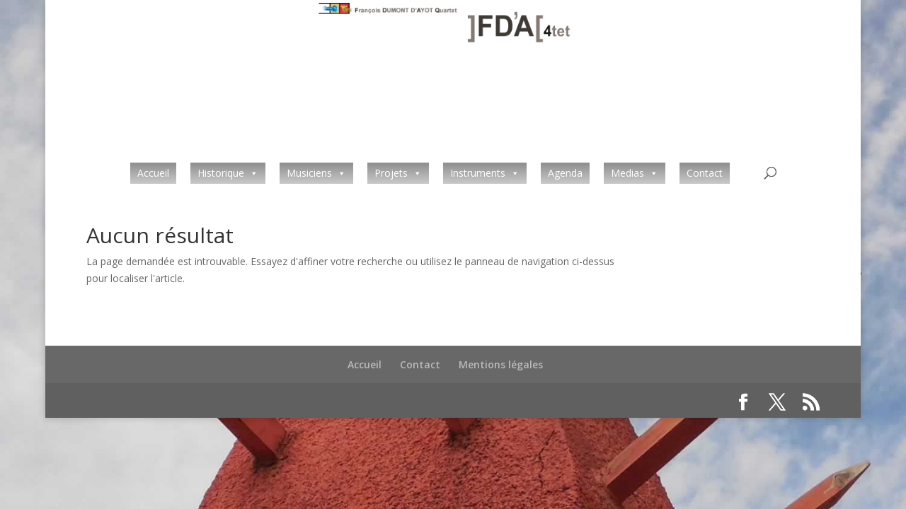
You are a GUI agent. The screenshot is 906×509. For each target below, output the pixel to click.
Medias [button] (627, 173)
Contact (705, 173)
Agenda (565, 173)
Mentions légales (501, 364)
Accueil (153, 173)
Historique (220, 173)
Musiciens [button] (309, 173)
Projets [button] (391, 173)
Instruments (477, 173)
